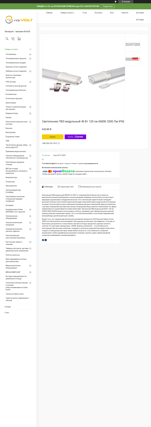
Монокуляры (11, 132)
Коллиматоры (11, 94)
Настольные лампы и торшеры (14, 243)
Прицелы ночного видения (16, 67)
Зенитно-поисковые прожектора (13, 76)
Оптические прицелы (14, 98)
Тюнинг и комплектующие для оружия (16, 108)
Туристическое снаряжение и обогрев (17, 299)
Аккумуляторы (11, 177)
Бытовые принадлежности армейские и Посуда (16, 277)
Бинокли (9, 128)
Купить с (75, 137)
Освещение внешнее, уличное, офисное (14, 230)
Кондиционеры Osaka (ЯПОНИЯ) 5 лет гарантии (15, 210)
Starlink (8, 117)
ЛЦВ (7, 141)
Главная (49, 13)
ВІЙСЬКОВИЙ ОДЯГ (13, 272)
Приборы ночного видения (16, 71)
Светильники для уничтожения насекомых (15, 237)
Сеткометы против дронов (16, 86)
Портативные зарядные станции (15, 163)
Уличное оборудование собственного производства (17, 157)
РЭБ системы (11, 82)
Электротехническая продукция (14, 224)
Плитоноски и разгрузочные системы (16, 123)
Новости (125, 13)
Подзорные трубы (13, 137)
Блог (112, 13)
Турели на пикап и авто (15, 294)
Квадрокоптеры (12, 113)
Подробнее (108, 6)
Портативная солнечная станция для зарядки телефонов (15, 199)
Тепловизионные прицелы (16, 58)
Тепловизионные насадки (16, 63)
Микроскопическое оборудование (13, 267)
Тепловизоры (11, 54)
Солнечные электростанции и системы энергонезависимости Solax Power (17, 286)
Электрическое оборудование (12, 217)
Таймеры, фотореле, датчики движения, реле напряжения (17, 249)
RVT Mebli (140, 20)
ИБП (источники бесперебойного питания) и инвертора (16, 171)
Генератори (10, 182)
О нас (7, 313)
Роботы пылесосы (13, 255)
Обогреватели (11, 186)
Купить (53, 137)
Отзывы (8, 307)
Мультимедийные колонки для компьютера (16, 260)
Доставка (140, 13)
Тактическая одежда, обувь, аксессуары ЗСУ (17, 146)
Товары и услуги (11, 49)
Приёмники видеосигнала (16, 151)
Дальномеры (11, 103)
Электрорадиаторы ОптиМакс (13, 191)
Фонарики (9, 205)
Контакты (98, 13)
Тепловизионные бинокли (16, 90)
